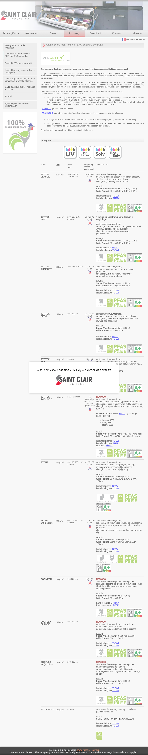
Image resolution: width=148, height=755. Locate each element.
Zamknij (95, 750)
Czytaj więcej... (83, 750)
